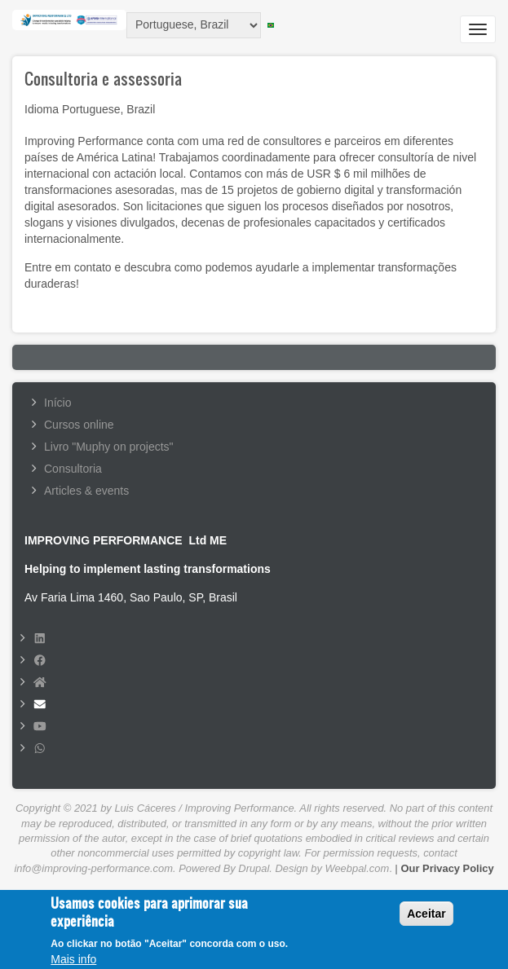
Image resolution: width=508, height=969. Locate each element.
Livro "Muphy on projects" (109, 446)
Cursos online (79, 424)
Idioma (41, 109)
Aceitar (426, 919)
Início (57, 402)
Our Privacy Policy (447, 868)
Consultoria (73, 468)
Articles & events (86, 490)
